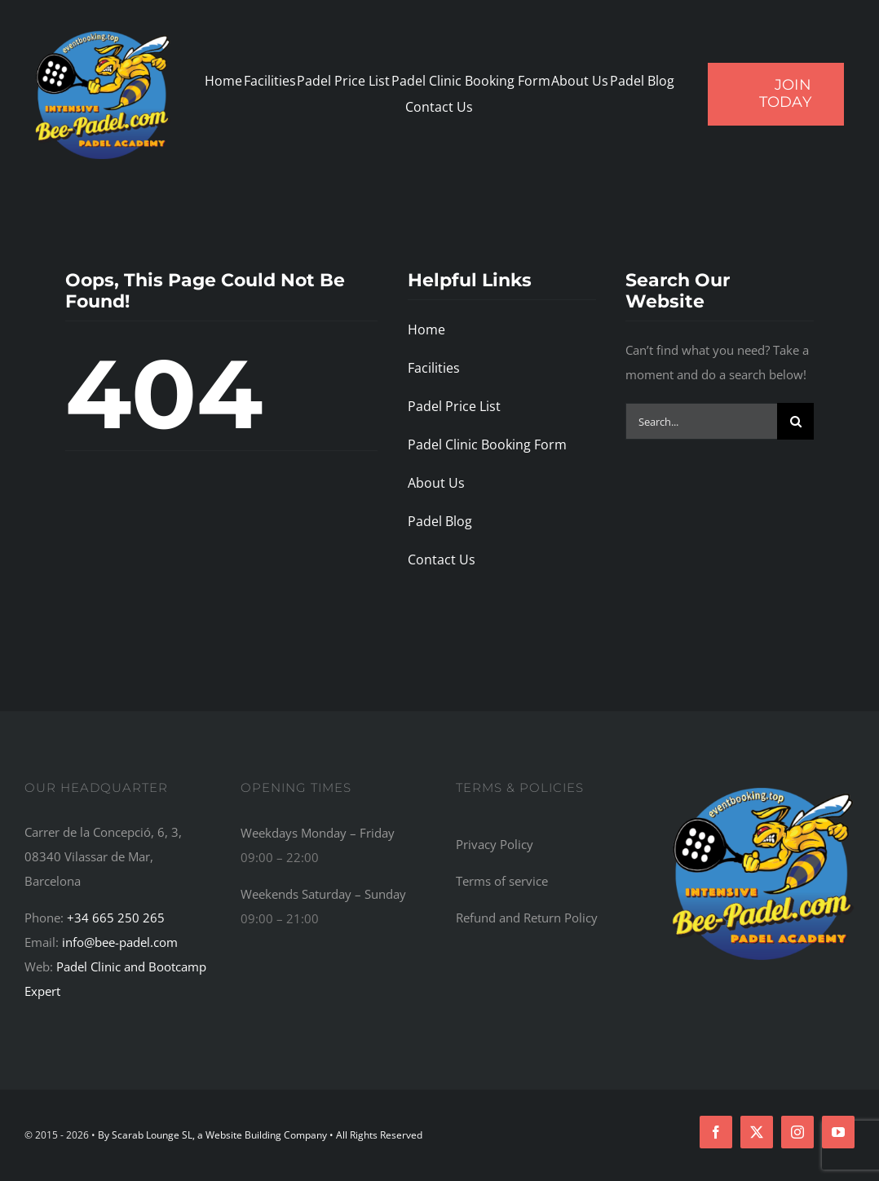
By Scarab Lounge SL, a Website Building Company (213, 1135)
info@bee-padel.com (120, 942)
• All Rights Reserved (375, 1135)
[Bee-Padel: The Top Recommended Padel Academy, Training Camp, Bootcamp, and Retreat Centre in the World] (763, 787)
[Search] (795, 421)
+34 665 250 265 (116, 917)
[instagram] (797, 1132)
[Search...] (701, 421)
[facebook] (716, 1132)
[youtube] (838, 1132)
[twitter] (756, 1132)
